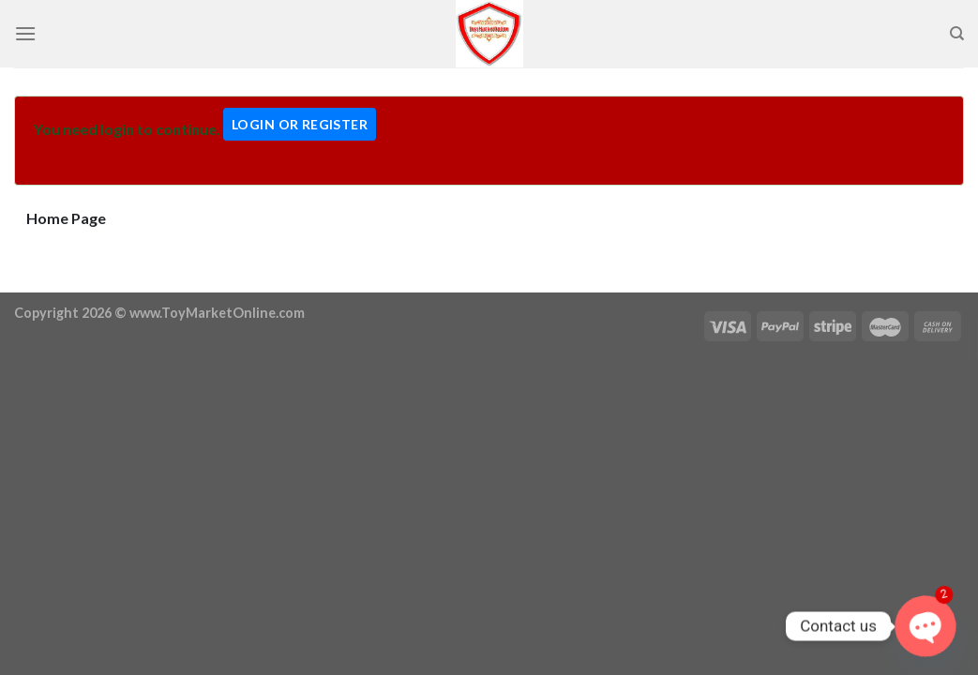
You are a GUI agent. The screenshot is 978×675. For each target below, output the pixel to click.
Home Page (66, 218)
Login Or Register (300, 124)
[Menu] (25, 33)
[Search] (957, 34)
